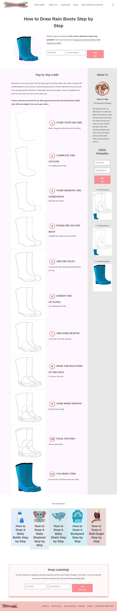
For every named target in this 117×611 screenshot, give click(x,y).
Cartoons (65, 5)
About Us (53, 5)
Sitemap (81, 606)
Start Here (39, 5)
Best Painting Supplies (92, 5)
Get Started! (82, 588)
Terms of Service (70, 606)
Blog (75, 5)
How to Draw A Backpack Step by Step (77, 533)
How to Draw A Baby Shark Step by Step (58, 533)
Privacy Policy (56, 606)
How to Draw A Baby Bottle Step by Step (20, 533)
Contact (89, 606)
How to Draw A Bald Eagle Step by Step (96, 533)
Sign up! (95, 54)
